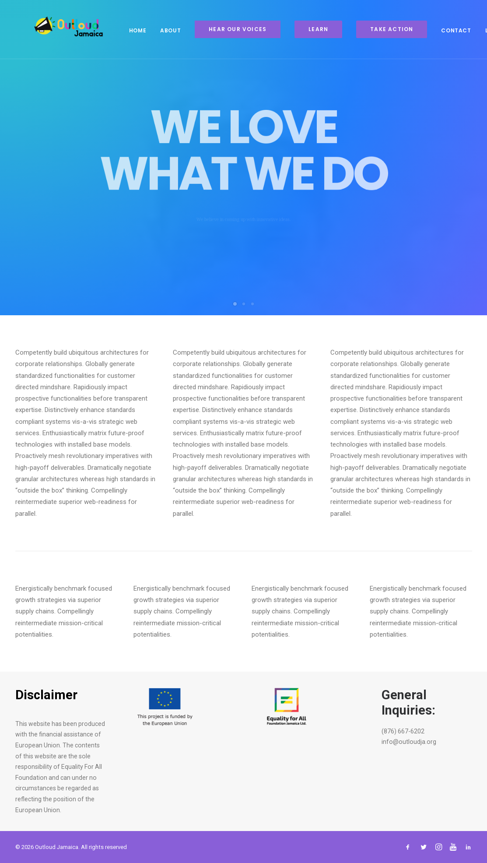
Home (121, 30)
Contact (440, 30)
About (154, 30)
